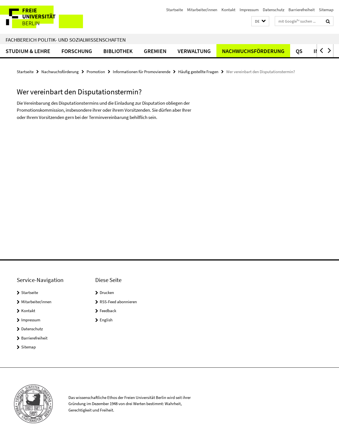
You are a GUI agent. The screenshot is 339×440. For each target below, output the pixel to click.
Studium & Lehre (28, 50)
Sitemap (326, 9)
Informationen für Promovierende (141, 71)
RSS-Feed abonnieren (118, 301)
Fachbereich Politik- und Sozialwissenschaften (66, 39)
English (106, 319)
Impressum (249, 9)
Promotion (96, 71)
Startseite (174, 9)
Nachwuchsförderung (253, 50)
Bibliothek (118, 50)
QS (299, 50)
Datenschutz (273, 9)
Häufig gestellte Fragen (198, 71)
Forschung (76, 50)
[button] (260, 21)
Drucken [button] (107, 292)
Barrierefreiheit (301, 9)
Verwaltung (194, 50)
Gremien (155, 50)
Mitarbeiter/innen (202, 9)
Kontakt (228, 9)
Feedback (108, 310)
